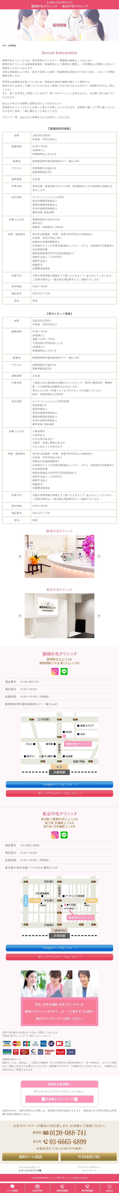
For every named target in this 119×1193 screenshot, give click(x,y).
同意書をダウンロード (59, 1099)
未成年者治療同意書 (29, 1170)
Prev (21, 556)
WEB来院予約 (88, 1156)
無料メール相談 (30, 1156)
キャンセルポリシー (29, 1167)
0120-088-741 (30, 681)
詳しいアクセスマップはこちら (58, 793)
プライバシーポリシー (89, 1167)
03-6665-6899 (30, 845)
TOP (4, 45)
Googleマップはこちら (58, 784)
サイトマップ (89, 1170)
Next (98, 556)
